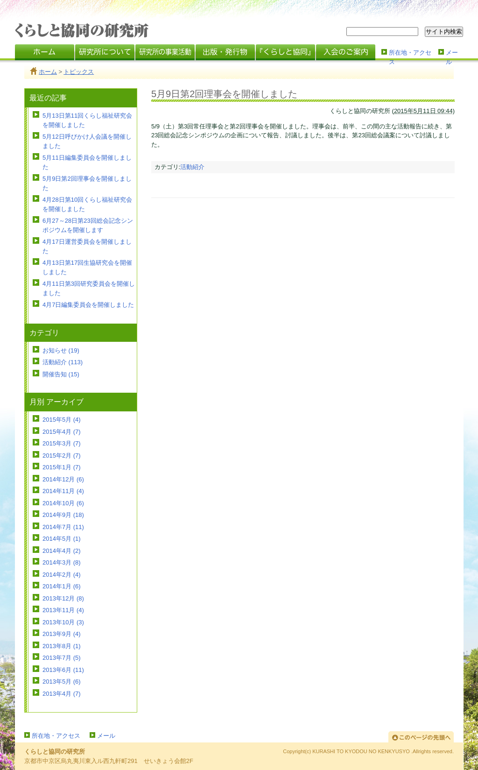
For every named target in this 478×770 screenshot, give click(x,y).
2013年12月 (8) (63, 598)
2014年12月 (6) (63, 479)
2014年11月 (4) (63, 490)
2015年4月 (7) (61, 431)
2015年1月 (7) (61, 467)
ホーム (48, 71)
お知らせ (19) (60, 350)
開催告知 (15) (60, 374)
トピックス (78, 71)
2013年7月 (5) (61, 657)
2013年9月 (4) (61, 633)
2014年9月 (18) (63, 514)
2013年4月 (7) (61, 693)
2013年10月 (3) (63, 622)
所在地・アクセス (410, 56)
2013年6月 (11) (63, 669)
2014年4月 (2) (61, 550)
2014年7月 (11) (63, 526)
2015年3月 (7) (61, 443)
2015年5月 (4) (61, 419)
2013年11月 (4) (63, 610)
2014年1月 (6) (61, 586)
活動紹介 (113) (62, 362)
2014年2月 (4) (61, 574)
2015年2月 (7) (61, 455)
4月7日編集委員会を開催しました (88, 304)
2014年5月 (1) (61, 538)
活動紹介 (192, 166)
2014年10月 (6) (63, 503)
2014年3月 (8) (61, 562)
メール (452, 56)
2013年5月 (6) (61, 681)
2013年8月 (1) (61, 646)
